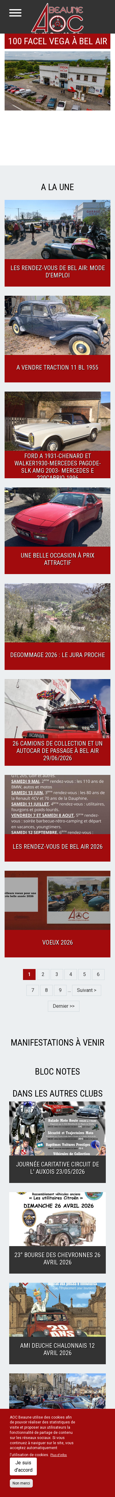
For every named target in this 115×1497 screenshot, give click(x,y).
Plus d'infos (58, 1455)
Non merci (21, 1483)
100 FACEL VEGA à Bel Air (57, 41)
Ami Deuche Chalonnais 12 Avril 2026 (57, 1349)
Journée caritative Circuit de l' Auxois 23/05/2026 (57, 1168)
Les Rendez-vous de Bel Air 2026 (58, 846)
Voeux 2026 (57, 942)
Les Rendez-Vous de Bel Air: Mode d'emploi (57, 271)
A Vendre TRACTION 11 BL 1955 (57, 367)
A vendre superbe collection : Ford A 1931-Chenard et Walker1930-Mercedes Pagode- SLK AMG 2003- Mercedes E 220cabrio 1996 (57, 463)
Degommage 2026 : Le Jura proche (57, 655)
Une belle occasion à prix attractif (57, 559)
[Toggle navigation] (15, 14)
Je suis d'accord (23, 1466)
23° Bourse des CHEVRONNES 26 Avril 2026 (57, 1258)
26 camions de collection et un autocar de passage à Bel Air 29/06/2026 (58, 751)
